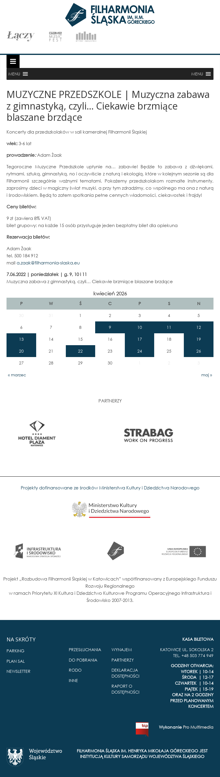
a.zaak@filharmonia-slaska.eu (48, 263)
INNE (73, 680)
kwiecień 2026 (110, 293)
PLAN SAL (16, 661)
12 (198, 327)
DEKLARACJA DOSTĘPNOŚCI (125, 673)
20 (21, 351)
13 (21, 339)
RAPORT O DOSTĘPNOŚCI (125, 689)
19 (198, 339)
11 (169, 327)
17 (139, 339)
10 (139, 327)
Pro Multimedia (198, 727)
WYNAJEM (121, 649)
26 (198, 351)
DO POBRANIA (83, 660)
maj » (206, 375)
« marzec (17, 375)
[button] (14, 74)
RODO (75, 670)
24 (139, 351)
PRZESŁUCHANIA (85, 649)
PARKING (15, 651)
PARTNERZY (122, 660)
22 (80, 351)
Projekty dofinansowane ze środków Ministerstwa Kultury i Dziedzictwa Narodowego (110, 488)
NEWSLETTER (19, 671)
